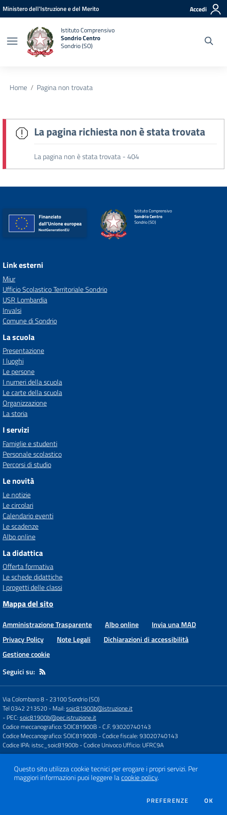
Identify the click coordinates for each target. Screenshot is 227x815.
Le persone (19, 371)
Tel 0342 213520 (25, 708)
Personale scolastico (32, 454)
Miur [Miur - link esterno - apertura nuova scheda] (9, 279)
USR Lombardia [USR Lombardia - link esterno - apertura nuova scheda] (25, 300)
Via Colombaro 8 (23, 699)
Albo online (19, 536)
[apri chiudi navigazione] (12, 42)
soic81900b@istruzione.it (99, 708)
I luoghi (13, 361)
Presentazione (23, 350)
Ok (208, 801)
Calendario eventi (28, 515)
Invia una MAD (174, 624)
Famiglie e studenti (30, 443)
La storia (15, 413)
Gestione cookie (26, 654)
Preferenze (168, 801)
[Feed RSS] (42, 672)
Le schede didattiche (33, 577)
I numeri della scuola (32, 382)
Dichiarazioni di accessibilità (146, 639)
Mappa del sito (28, 604)
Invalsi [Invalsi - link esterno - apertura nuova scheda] (12, 310)
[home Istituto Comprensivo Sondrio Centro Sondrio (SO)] (70, 42)
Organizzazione (25, 403)
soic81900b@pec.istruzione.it (58, 717)
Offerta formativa (28, 566)
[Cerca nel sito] (209, 42)
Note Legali (74, 639)
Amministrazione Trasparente (47, 624)
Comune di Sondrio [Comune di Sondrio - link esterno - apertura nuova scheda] (30, 321)
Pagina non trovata (65, 87)
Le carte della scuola (32, 392)
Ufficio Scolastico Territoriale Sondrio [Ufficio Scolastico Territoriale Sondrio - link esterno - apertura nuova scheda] (55, 289)
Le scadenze (20, 526)
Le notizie (17, 494)
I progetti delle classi (32, 587)
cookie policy (139, 777)
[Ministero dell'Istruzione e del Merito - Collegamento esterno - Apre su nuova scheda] (51, 8)
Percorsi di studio (27, 464)
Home (18, 87)
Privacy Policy (23, 639)
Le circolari (18, 505)
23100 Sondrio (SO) (74, 699)
